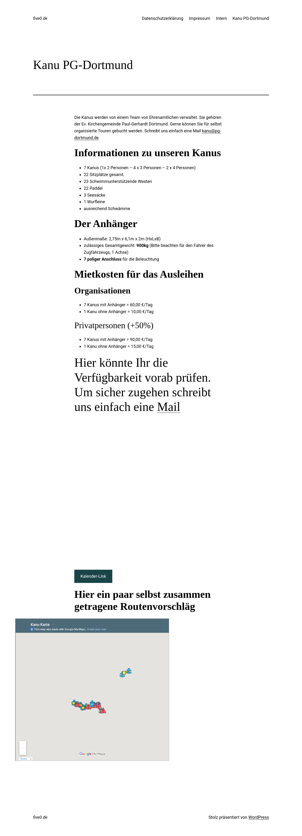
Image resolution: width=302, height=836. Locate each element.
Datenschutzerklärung (162, 18)
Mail (168, 407)
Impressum (199, 18)
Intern (221, 18)
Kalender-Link (93, 576)
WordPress (258, 817)
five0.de (40, 18)
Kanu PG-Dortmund (251, 18)
